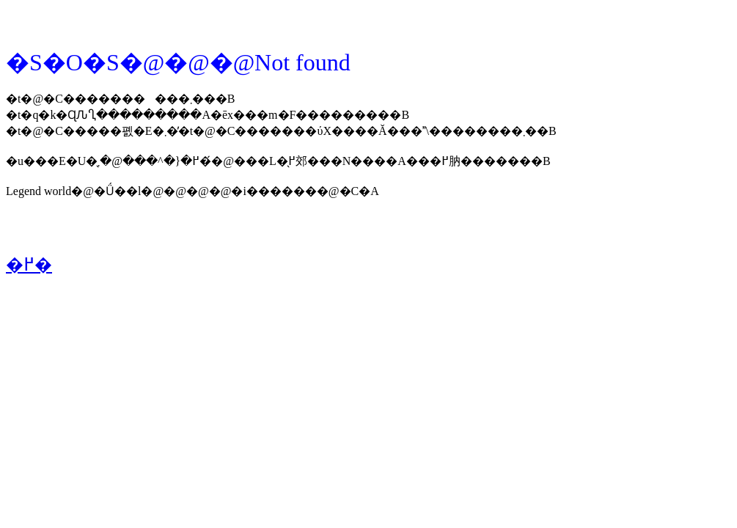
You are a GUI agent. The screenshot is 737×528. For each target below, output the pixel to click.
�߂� (29, 264)
